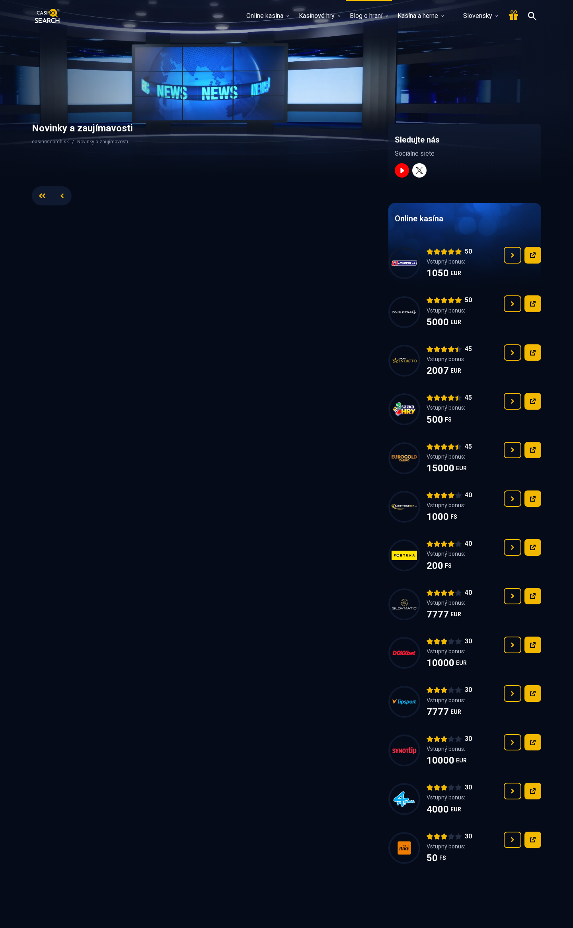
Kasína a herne (421, 16)
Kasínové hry (319, 16)
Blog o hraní (369, 16)
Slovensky (476, 16)
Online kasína (267, 16)
